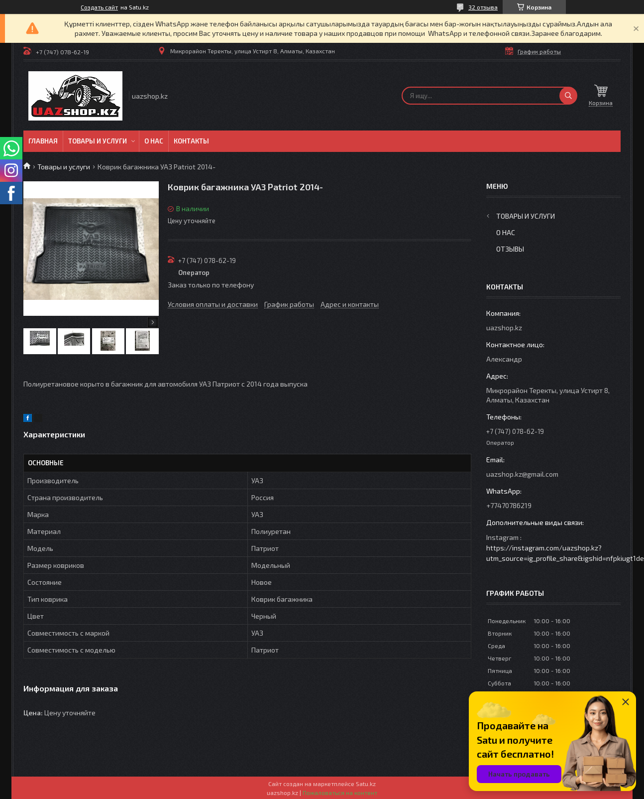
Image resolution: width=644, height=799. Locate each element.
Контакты (191, 141)
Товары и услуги (97, 141)
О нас (153, 141)
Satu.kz (366, 783)
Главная (43, 141)
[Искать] (568, 96)
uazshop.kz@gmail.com (522, 474)
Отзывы (510, 249)
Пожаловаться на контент (340, 792)
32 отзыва (483, 6)
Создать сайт (99, 6)
